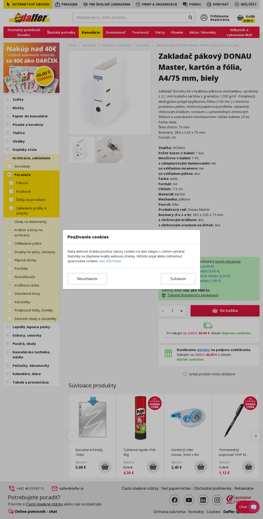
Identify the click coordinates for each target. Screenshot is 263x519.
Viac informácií (110, 261)
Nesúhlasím (87, 278)
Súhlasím (178, 278)
